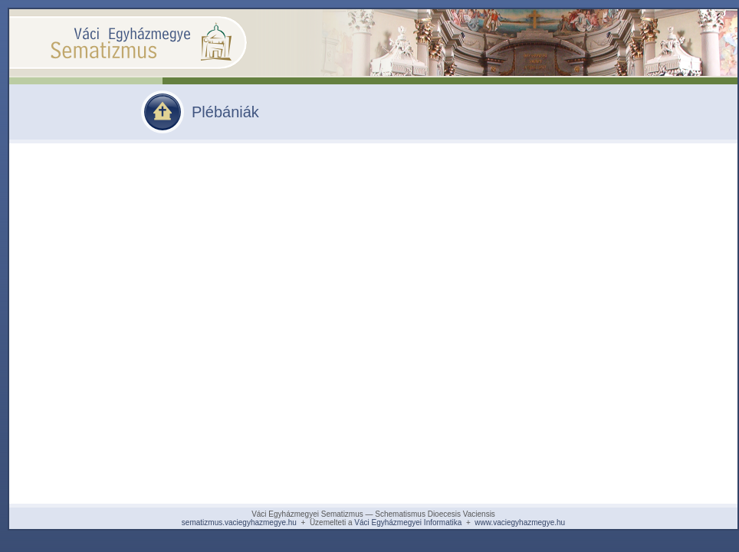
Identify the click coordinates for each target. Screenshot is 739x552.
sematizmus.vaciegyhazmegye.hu (239, 522)
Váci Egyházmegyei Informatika (407, 522)
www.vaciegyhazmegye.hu (520, 522)
